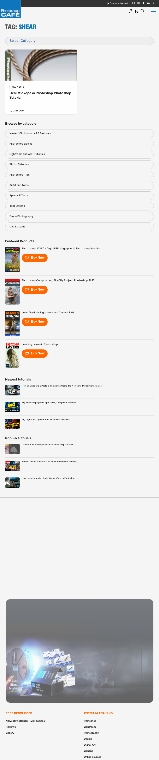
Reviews (11, 726)
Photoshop (90, 720)
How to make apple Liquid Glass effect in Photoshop (48, 478)
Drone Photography (21, 216)
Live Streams (17, 227)
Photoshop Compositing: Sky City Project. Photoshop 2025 (58, 280)
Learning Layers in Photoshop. (40, 344)
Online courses (92, 756)
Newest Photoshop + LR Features (30, 133)
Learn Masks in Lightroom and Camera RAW (48, 313)
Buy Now (35, 258)
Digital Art (89, 744)
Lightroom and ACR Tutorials (27, 154)
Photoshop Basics (21, 144)
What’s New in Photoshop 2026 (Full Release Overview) (49, 462)
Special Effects (19, 196)
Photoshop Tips (20, 175)
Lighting (88, 750)
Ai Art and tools (19, 185)
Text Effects (17, 206)
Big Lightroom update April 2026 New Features (46, 419)
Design (88, 738)
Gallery (10, 732)
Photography (91, 732)
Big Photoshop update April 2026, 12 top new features (49, 403)
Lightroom (90, 726)
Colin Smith (18, 111)
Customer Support (117, 3)
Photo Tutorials (19, 164)
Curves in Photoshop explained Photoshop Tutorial (47, 445)
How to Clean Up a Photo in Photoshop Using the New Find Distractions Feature (62, 386)
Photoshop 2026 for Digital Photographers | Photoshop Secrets (61, 249)
